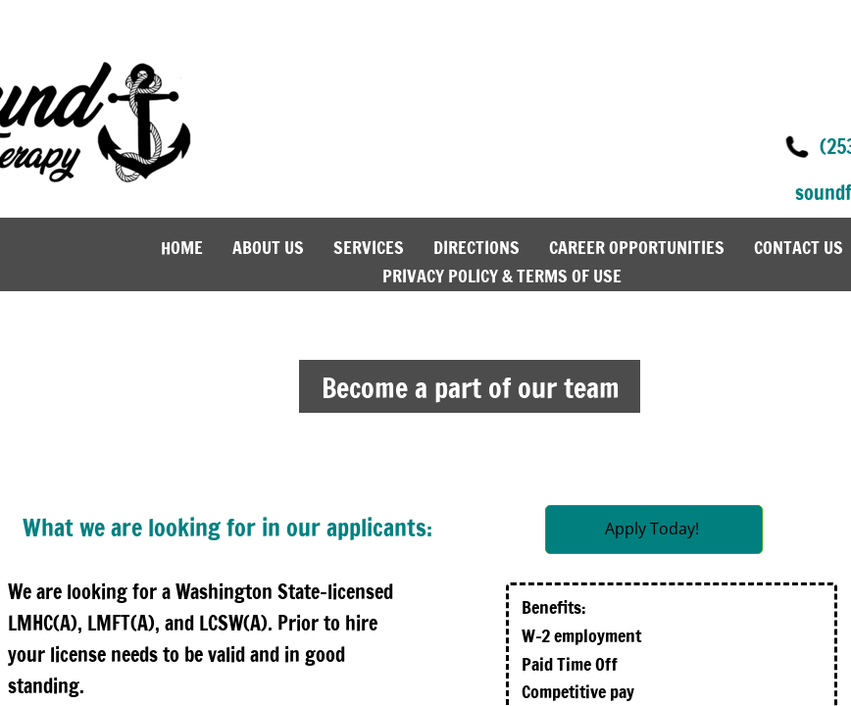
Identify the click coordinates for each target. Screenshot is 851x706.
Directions (476, 247)
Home (182, 247)
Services (368, 247)
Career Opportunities (637, 247)
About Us (268, 247)
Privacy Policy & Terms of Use (502, 275)
